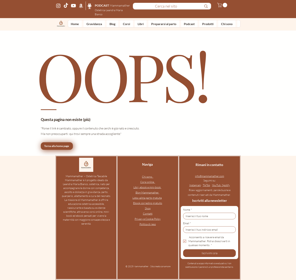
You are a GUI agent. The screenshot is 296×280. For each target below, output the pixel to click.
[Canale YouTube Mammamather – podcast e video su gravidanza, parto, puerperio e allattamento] (73, 5)
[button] (222, 5)
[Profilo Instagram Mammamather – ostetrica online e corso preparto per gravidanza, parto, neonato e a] (58, 5)
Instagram (195, 185)
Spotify (226, 185)
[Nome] (208, 216)
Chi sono (147, 176)
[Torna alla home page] (57, 146)
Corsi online (147, 182)
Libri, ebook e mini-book (147, 187)
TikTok (206, 185)
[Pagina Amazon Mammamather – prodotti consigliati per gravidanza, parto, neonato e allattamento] (81, 5)
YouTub (216, 185)
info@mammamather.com (209, 176)
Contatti (148, 213)
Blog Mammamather (147, 192)
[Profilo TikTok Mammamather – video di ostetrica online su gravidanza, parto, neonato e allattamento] (66, 5)
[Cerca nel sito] (166, 6)
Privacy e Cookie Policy (148, 218)
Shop (147, 208)
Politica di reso (148, 224)
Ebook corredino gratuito (147, 203)
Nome (187, 209)
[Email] (208, 229)
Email (187, 223)
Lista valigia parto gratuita (147, 197)
